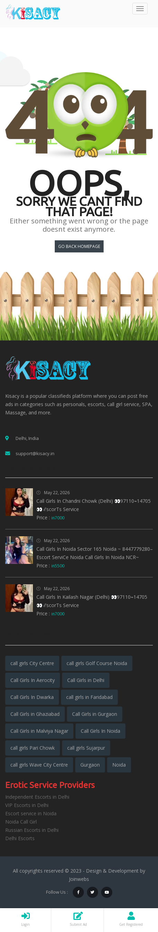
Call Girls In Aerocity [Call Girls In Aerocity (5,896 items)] (32, 680)
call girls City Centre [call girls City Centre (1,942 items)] (32, 663)
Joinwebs (79, 879)
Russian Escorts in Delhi (32, 830)
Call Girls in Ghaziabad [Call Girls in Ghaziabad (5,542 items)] (35, 714)
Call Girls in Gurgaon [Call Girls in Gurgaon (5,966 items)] (94, 714)
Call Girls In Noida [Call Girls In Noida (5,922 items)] (100, 731)
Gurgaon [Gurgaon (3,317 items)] (90, 764)
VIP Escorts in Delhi (27, 805)
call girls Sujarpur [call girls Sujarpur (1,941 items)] (86, 747)
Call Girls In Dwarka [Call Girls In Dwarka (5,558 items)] (32, 697)
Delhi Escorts (20, 838)
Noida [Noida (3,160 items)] (119, 764)
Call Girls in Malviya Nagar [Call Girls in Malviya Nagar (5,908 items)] (39, 731)
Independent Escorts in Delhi (37, 797)
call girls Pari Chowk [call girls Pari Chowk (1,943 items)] (32, 747)
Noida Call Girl (21, 821)
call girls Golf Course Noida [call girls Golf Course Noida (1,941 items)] (97, 663)
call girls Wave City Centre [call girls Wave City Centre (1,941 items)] (39, 764)
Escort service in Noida (30, 813)
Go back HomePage (79, 246)
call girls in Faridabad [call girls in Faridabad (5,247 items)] (89, 697)
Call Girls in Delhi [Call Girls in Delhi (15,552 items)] (85, 680)
